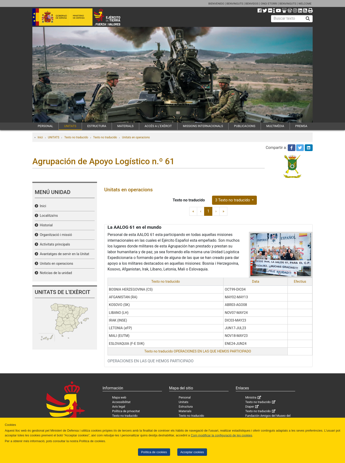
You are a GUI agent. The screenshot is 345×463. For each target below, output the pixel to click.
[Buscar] (307, 18)
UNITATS (70, 126)
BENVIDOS (252, 3)
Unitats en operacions (136, 137)
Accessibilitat (121, 402)
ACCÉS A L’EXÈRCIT (158, 126)
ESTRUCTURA (96, 126)
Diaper (249, 406)
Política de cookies (154, 452)
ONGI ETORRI (269, 3)
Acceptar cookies (192, 452)
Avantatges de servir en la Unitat (63, 254)
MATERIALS (125, 126)
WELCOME (304, 3)
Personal (185, 397)
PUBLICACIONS (244, 126)
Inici (40, 137)
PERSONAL (45, 126)
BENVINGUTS (234, 3)
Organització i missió (55, 235)
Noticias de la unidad (55, 273)
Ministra (250, 397)
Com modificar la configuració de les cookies (221, 435)
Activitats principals (54, 244)
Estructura (186, 406)
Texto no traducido (76, 137)
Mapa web (119, 397)
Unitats (183, 402)
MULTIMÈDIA (275, 126)
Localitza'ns (48, 216)
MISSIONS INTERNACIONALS (203, 126)
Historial (45, 225)
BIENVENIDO (216, 3)
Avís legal (118, 406)
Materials (185, 411)
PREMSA (301, 126)
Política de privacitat (126, 411)
